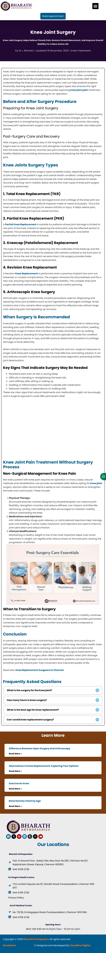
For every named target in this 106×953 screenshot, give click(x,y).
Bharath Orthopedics (36, 939)
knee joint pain (79, 90)
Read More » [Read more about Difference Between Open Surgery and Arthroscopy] (15, 753)
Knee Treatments (81, 50)
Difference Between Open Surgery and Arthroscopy (39, 748)
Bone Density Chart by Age (25, 801)
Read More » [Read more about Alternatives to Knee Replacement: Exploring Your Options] (15, 771)
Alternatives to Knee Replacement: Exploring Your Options (44, 766)
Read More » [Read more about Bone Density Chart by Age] (15, 806)
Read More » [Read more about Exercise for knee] (15, 788)
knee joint (96, 483)
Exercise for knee (19, 783)
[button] (95, 6)
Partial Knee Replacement (20, 224)
